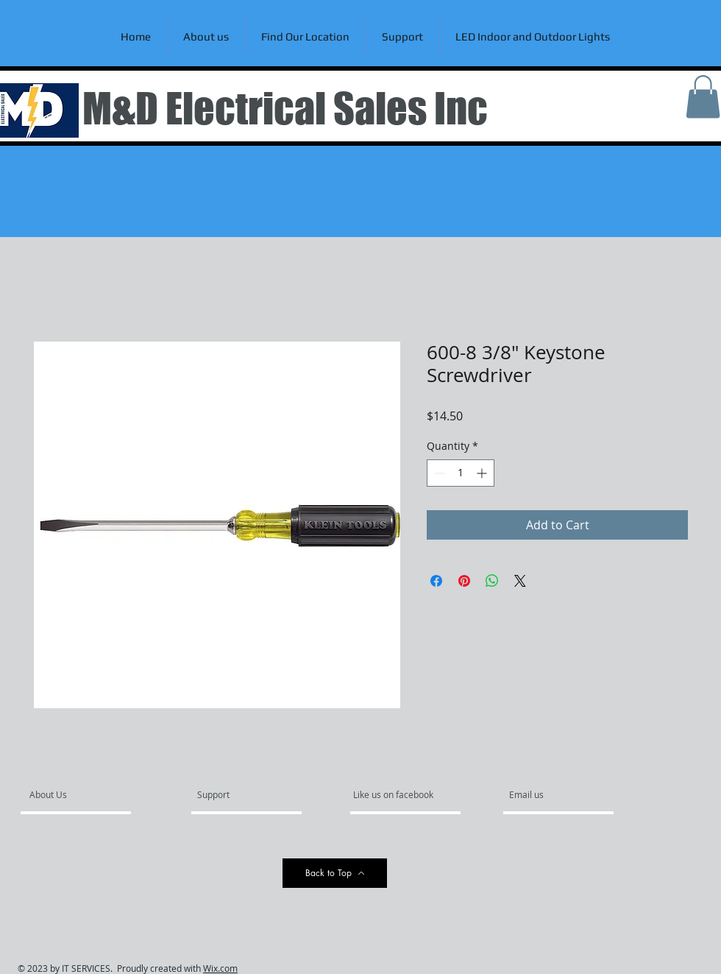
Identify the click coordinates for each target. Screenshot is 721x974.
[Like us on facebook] (397, 795)
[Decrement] (438, 473)
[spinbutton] (460, 473)
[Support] (232, 795)
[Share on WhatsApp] (492, 581)
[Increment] (483, 473)
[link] (703, 97)
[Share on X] (520, 581)
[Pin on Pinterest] (464, 581)
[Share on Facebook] (436, 581)
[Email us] (549, 795)
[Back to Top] (335, 873)
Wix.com (220, 968)
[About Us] (85, 795)
